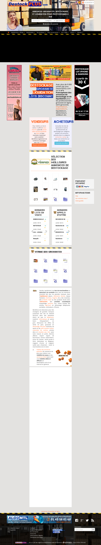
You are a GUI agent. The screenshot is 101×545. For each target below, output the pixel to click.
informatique (43, 319)
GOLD (38, 133)
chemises (48, 298)
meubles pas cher (44, 332)
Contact (32, 528)
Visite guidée (79, 201)
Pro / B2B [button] (64, 32)
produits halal (46, 300)
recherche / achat (60, 137)
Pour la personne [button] (54, 32)
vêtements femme (59, 296)
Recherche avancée (50, 24)
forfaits (42, 142)
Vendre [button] (80, 32)
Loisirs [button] (72, 32)
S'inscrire (33, 533)
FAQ (76, 196)
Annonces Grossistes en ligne (50, 511)
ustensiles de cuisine (40, 330)
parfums (50, 303)
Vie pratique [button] (41, 32)
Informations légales (36, 535)
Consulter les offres (62, 143)
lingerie (54, 298)
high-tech (48, 305)
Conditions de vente (36, 537)
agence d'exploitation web (46, 542)
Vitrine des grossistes (48, 252)
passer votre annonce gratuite (39, 130)
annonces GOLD (42, 357)
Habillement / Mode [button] (18, 32)
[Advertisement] (50, 48)
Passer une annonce (39, 145)
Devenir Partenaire (36, 530)
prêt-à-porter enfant (47, 328)
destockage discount (39, 326)
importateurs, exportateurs (62, 107)
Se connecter (34, 532)
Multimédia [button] (30, 32)
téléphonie (50, 317)
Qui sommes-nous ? (81, 198)
